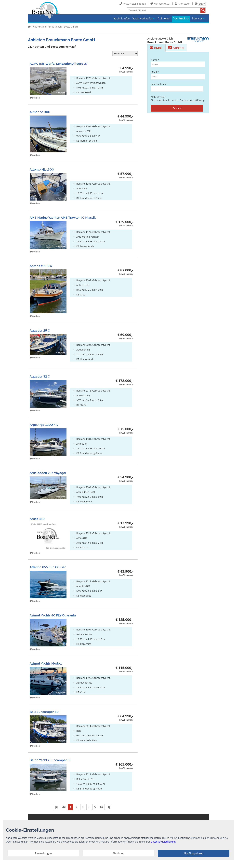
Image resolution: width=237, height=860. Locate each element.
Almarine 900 (40, 111)
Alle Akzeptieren (193, 853)
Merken (35, 97)
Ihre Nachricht (177, 87)
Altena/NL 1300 (42, 169)
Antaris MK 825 (41, 265)
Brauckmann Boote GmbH (63, 26)
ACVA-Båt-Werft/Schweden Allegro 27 (58, 63)
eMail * (177, 75)
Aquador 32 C (40, 376)
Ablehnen (118, 853)
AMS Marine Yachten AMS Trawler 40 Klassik (63, 217)
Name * (177, 62)
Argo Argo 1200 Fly (44, 424)
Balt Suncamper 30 (44, 711)
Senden (177, 109)
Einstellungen (43, 853)
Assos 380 (37, 518)
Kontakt (176, 48)
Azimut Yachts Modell (46, 663)
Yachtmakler (181, 18)
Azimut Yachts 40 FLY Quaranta (53, 615)
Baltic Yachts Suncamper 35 (50, 760)
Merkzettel (158, 3)
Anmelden (182, 3)
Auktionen (164, 18)
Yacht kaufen (122, 18)
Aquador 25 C (40, 330)
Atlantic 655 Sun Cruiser (48, 567)
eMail (156, 48)
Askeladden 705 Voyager (48, 472)
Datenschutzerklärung (192, 101)
